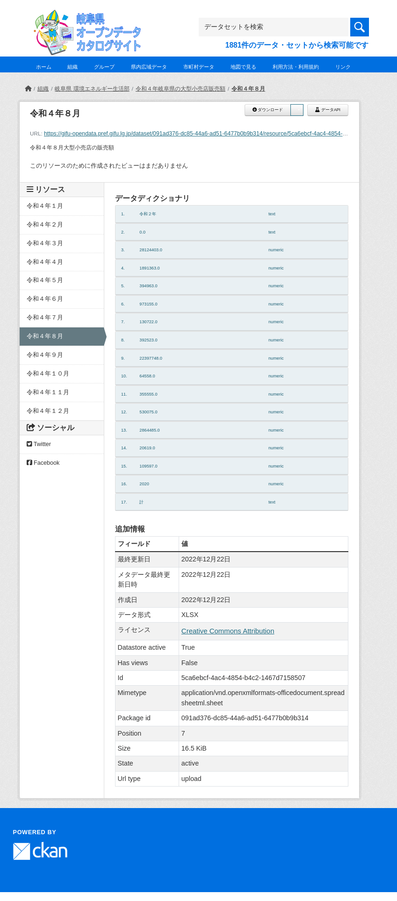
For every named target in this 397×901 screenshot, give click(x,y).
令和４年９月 (45, 355)
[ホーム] (28, 88)
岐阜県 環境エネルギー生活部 (92, 88)
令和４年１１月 (48, 392)
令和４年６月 (45, 299)
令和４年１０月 (48, 373)
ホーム (43, 67)
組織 (72, 67)
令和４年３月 (45, 243)
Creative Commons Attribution (227, 631)
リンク (343, 67)
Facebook (43, 463)
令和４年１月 (45, 206)
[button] (296, 110)
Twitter (39, 444)
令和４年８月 (248, 88)
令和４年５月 (45, 280)
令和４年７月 (45, 317)
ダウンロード (268, 109)
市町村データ (198, 67)
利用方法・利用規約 (296, 67)
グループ (104, 67)
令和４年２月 (45, 224)
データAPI (327, 109)
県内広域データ (149, 67)
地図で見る (243, 67)
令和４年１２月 (48, 411)
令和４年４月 (45, 262)
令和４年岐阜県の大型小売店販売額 (180, 88)
